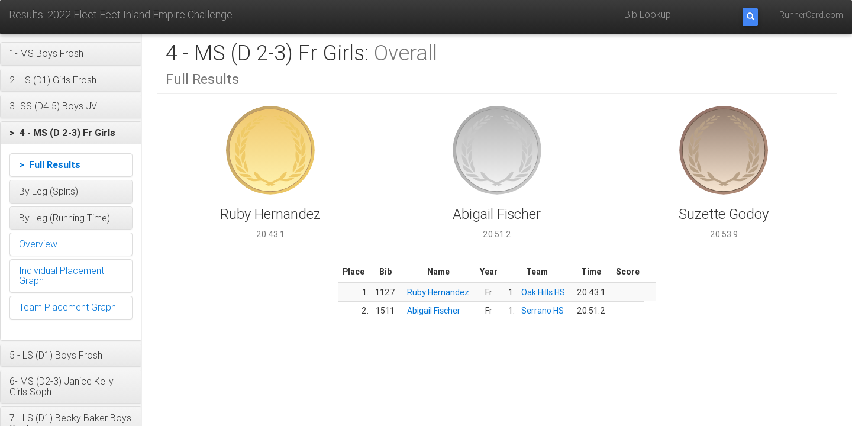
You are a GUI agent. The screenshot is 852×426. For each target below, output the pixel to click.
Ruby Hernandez (438, 292)
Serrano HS (542, 310)
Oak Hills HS (543, 292)
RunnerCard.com (811, 14)
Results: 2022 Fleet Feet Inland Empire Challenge (121, 14)
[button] (71, 54)
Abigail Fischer (433, 310)
